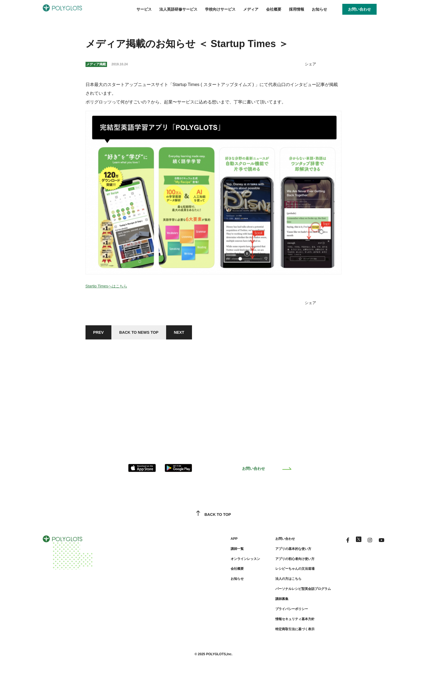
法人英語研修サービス (178, 9)
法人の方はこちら (277, 582)
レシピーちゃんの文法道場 (285, 572)
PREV (100, 333)
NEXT (191, 333)
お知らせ (319, 9)
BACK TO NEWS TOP (145, 333)
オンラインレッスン (229, 562)
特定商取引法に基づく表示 (285, 631)
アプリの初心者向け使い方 (285, 562)
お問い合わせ (266, 471)
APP (216, 542)
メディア (250, 9)
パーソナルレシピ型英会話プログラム (294, 592)
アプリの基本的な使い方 (283, 552)
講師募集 (269, 602)
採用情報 (296, 9)
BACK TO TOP (213, 518)
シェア (309, 64)
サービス (144, 9)
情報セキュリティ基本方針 (285, 622)
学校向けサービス (220, 9)
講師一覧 (220, 552)
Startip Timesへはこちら (109, 286)
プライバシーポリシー (281, 611)
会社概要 (273, 9)
